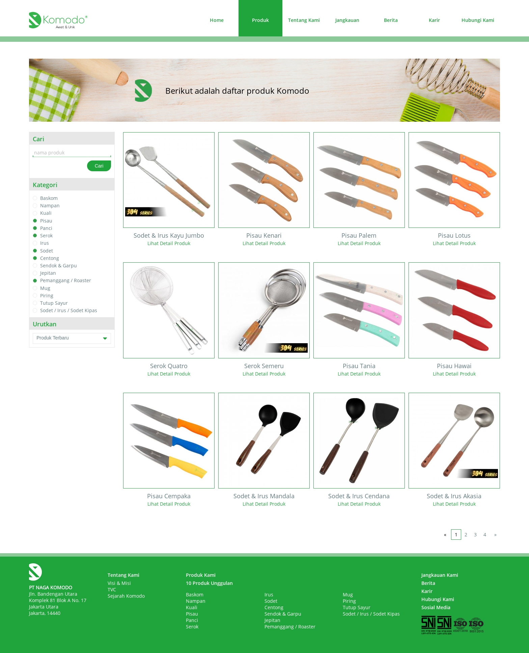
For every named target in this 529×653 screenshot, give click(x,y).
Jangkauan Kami (439, 575)
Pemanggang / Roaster (65, 280)
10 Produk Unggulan (209, 583)
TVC (112, 589)
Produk (260, 20)
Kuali (46, 213)
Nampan (50, 205)
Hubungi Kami (478, 20)
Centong (49, 258)
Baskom (49, 198)
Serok (46, 235)
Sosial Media (435, 607)
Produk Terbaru (71, 338)
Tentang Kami (304, 20)
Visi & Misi (119, 583)
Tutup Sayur (54, 303)
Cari (99, 166)
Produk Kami (201, 575)
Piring (46, 295)
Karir (434, 20)
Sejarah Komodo (126, 596)
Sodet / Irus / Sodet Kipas (68, 310)
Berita (391, 20)
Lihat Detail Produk (168, 243)
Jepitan (48, 273)
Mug (45, 288)
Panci (46, 228)
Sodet (46, 250)
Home (217, 20)
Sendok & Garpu (58, 265)
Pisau (46, 220)
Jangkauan (347, 20)
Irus (44, 243)
